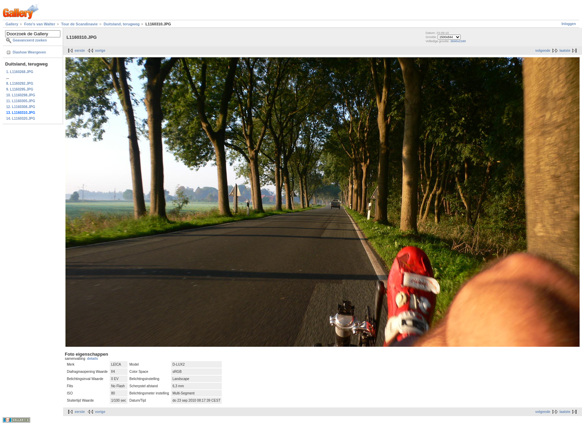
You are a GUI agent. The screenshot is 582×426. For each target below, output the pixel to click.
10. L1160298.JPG (20, 95)
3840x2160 (458, 41)
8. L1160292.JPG (19, 83)
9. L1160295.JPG (19, 89)
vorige (100, 50)
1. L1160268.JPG (19, 72)
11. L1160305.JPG (20, 101)
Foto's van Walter (39, 24)
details (92, 358)
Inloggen (568, 24)
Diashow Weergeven (29, 52)
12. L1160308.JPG (20, 107)
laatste (564, 50)
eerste (80, 50)
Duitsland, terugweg (122, 24)
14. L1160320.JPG (20, 118)
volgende (542, 50)
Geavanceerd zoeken (30, 40)
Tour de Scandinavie (79, 24)
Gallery (11, 24)
